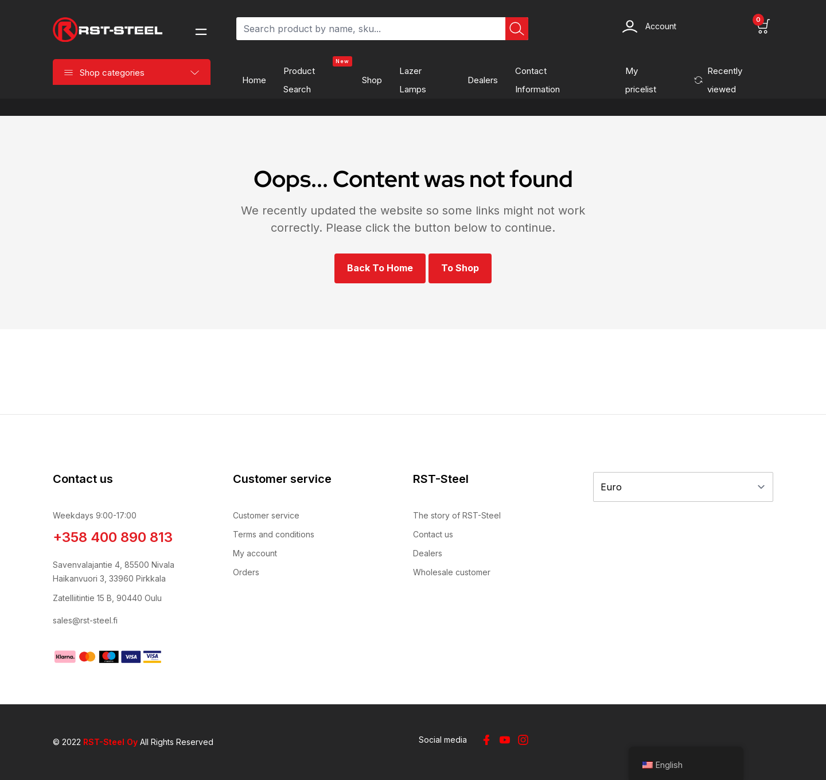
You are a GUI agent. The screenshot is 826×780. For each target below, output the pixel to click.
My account (255, 553)
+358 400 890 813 (113, 537)
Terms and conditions (273, 534)
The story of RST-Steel (457, 515)
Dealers (482, 80)
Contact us (433, 534)
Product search (317, 77)
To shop (460, 268)
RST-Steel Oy (110, 742)
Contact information (537, 80)
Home (254, 80)
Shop (372, 80)
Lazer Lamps (412, 80)
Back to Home (380, 268)
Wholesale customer (451, 572)
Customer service (266, 515)
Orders (246, 572)
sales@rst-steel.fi (85, 620)
